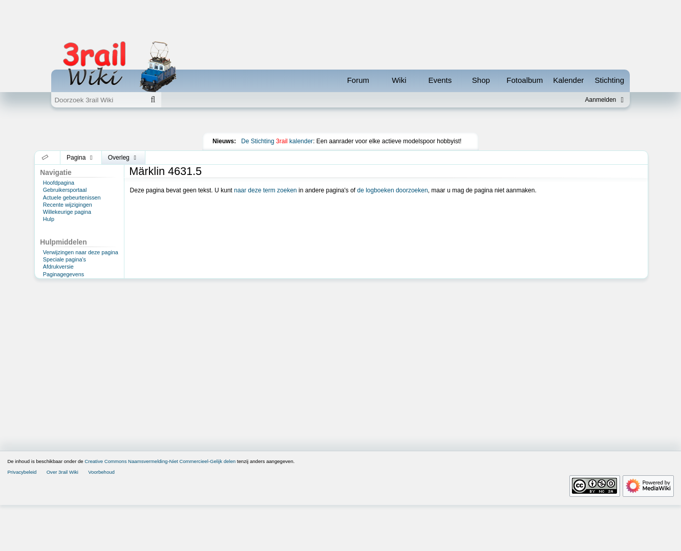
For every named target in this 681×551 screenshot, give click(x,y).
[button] (45, 203)
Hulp (48, 265)
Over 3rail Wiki (62, 518)
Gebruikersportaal (65, 236)
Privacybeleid (21, 518)
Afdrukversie (58, 313)
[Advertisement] (340, 145)
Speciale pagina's (64, 305)
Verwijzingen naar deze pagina (80, 298)
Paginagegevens (63, 320)
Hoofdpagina (58, 229)
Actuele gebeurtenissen (72, 243)
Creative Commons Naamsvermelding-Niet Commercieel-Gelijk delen (160, 507)
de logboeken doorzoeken (392, 236)
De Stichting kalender (277, 187)
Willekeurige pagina (67, 258)
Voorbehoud (101, 518)
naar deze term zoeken (265, 236)
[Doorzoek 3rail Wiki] (97, 99)
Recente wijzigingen (67, 251)
